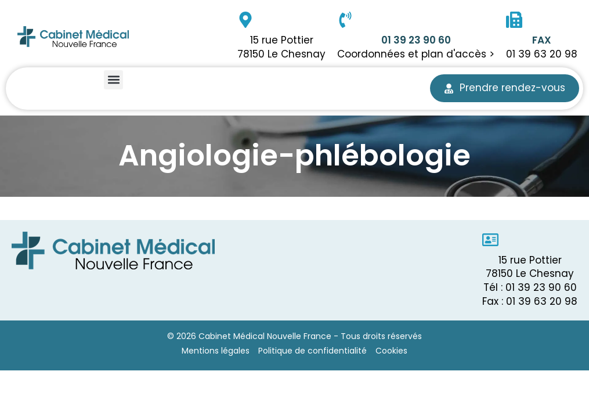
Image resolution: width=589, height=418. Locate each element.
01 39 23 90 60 (416, 40)
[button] (113, 79)
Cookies (391, 350)
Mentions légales (216, 350)
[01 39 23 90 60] (345, 20)
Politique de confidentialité (312, 350)
